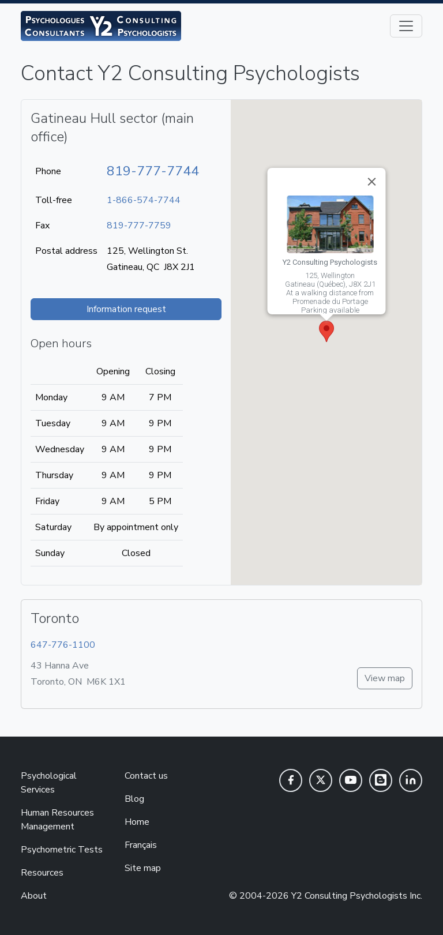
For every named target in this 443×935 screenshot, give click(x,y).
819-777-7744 (153, 171)
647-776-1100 (63, 645)
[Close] (371, 182)
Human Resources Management (57, 819)
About (34, 895)
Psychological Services (49, 782)
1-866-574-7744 (144, 200)
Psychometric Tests (62, 849)
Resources (42, 872)
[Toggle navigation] (406, 25)
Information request (126, 309)
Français (141, 845)
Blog (134, 799)
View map (385, 678)
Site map (143, 868)
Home (137, 822)
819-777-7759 (139, 225)
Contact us (146, 775)
